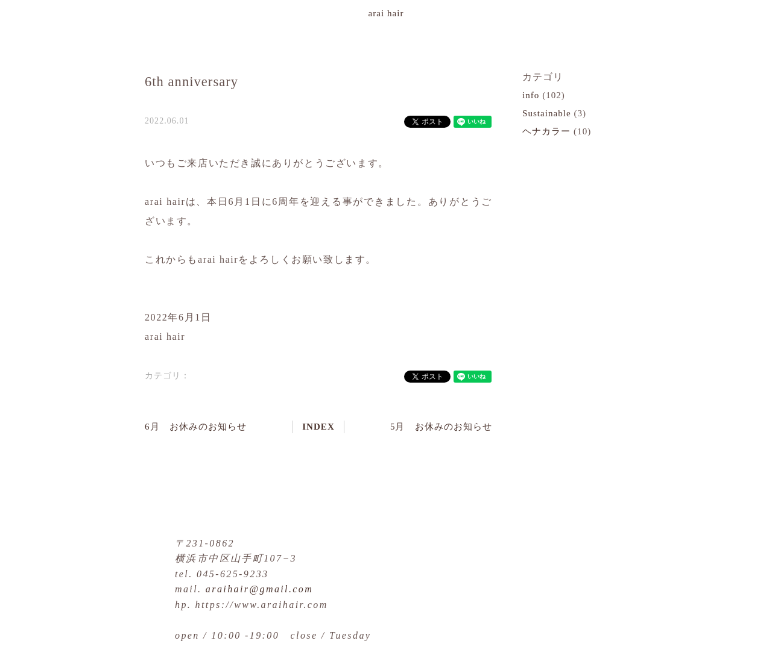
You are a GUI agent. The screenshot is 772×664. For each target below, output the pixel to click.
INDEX (318, 426)
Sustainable (546, 113)
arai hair (386, 13)
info (530, 95)
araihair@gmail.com (259, 589)
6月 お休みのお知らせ (196, 426)
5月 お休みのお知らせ (441, 426)
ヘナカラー (546, 131)
